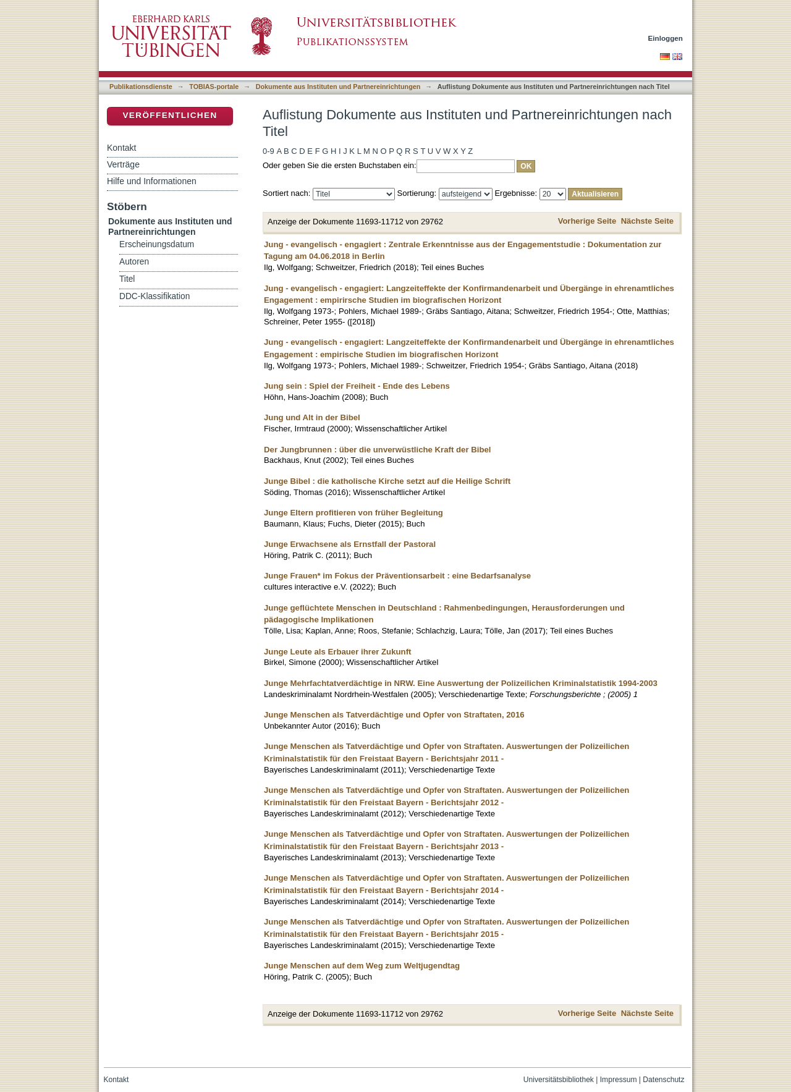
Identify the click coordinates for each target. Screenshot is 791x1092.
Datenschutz (663, 1079)
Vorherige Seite (587, 221)
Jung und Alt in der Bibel (312, 417)
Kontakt (121, 148)
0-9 (268, 151)
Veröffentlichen (169, 115)
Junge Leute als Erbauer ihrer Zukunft (337, 651)
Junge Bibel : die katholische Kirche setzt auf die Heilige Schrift (387, 481)
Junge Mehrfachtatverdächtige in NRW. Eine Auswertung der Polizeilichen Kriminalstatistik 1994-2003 (461, 683)
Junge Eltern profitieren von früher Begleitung (353, 512)
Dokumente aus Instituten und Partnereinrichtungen (338, 86)
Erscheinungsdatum (156, 244)
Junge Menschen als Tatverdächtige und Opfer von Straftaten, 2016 (394, 714)
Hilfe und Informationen (152, 181)
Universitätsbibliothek (558, 1079)
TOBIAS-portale (214, 86)
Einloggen (665, 38)
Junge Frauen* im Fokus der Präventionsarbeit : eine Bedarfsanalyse (397, 575)
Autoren (134, 261)
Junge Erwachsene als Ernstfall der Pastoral (350, 544)
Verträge (123, 164)
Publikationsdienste (140, 86)
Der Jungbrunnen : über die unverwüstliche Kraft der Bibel (377, 449)
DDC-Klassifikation (154, 296)
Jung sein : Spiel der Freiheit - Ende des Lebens (357, 386)
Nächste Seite (647, 221)
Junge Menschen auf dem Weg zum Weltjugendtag (362, 965)
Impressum (618, 1079)
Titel (127, 279)
